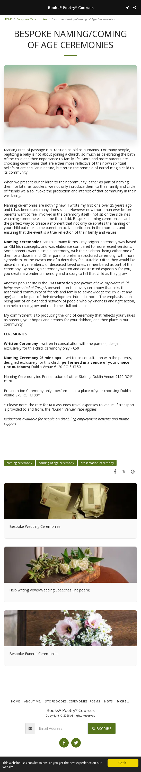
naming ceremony (19, 463)
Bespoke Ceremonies (32, 19)
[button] (5, 7)
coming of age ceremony (56, 463)
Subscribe (101, 728)
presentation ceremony (97, 463)
